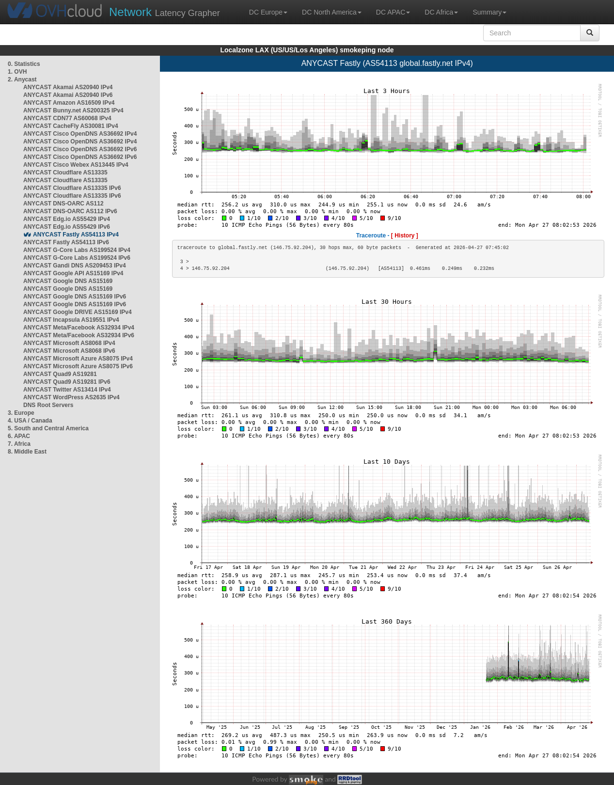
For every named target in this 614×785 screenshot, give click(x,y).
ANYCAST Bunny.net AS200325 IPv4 (73, 110)
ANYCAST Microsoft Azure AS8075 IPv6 (78, 366)
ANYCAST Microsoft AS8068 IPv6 (69, 350)
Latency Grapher (164, 11)
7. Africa (19, 443)
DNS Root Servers (48, 405)
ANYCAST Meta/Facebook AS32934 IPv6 (78, 335)
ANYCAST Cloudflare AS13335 (65, 172)
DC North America (332, 12)
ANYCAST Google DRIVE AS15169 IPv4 (77, 312)
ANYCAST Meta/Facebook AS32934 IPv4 (78, 327)
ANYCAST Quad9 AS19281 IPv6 (66, 381)
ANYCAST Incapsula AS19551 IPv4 (71, 319)
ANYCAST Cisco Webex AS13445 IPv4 (75, 164)
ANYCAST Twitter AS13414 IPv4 (67, 389)
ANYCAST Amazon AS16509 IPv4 (69, 102)
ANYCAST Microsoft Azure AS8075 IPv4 (78, 358)
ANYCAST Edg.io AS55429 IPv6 (66, 226)
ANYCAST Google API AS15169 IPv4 (73, 273)
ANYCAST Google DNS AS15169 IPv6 (74, 296)
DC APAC (393, 12)
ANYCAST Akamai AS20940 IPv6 (68, 95)
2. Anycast (22, 79)
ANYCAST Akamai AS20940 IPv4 (68, 87)
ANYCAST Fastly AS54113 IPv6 (66, 242)
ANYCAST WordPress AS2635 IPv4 (71, 397)
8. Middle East (27, 451)
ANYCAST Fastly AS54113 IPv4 (76, 234)
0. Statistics (24, 64)
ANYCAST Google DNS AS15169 (67, 281)
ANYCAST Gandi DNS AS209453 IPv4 (74, 265)
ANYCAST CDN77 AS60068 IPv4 (67, 118)
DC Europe (268, 12)
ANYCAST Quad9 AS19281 (60, 374)
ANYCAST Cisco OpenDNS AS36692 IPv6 (80, 149)
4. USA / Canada (30, 420)
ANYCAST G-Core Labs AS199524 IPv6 (76, 257)
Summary (489, 12)
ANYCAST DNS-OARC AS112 (63, 203)
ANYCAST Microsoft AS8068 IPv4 (69, 343)
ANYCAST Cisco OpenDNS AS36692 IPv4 (80, 133)
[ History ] (404, 235)
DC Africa (441, 12)
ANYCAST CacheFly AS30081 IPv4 (70, 126)
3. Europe (21, 412)
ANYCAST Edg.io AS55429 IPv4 (66, 219)
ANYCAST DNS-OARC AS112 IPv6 (70, 211)
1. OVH (17, 71)
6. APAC (19, 436)
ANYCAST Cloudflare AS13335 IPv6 (72, 188)
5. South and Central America (48, 428)
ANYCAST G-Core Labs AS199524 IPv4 (76, 250)
